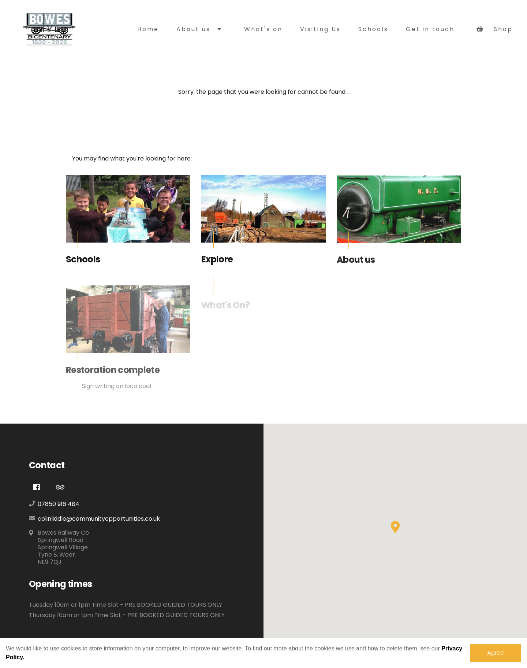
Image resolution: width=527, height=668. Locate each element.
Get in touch (430, 29)
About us (199, 29)
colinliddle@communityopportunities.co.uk (99, 518)
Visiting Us (320, 29)
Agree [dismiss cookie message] (495, 653)
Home (148, 29)
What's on (263, 29)
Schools (373, 29)
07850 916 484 (58, 504)
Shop (494, 29)
